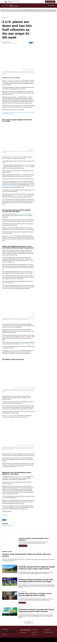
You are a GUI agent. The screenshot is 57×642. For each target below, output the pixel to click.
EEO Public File (35, 629)
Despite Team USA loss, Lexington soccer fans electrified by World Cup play (35, 594)
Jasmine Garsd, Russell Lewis (23, 583)
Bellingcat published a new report (18, 476)
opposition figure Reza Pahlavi (19, 195)
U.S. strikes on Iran (6, 112)
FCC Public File (23, 632)
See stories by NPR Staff (7, 525)
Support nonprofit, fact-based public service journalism (34, 539)
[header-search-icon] (43, 1)
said (21, 174)
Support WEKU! (50, 1)
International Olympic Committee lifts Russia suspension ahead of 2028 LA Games (36, 610)
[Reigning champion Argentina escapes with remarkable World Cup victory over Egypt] (9, 582)
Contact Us (34, 634)
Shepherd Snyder (21, 597)
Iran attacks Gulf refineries (17, 112)
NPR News (4, 17)
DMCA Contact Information (48, 632)
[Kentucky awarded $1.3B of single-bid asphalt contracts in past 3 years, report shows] (9, 569)
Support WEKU (34, 632)
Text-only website (47, 629)
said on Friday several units (23, 214)
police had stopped (9, 415)
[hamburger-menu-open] (3, 2)
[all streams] (51, 5)
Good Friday (5, 113)
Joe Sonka (20, 570)
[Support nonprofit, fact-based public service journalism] (8, 542)
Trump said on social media (13, 350)
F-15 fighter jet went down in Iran (14, 80)
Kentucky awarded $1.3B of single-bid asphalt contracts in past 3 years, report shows (36, 568)
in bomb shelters (19, 466)
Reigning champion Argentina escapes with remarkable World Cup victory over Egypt (35, 580)
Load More (28, 622)
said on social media (25, 166)
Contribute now (23, 545)
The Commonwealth (22, 565)
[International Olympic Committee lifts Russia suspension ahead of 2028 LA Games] (9, 611)
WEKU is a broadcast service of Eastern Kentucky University (25, 630)
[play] (3, 5)
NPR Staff (9, 42)
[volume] (6, 5)
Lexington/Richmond (22, 591)
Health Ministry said (10, 236)
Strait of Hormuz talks (29, 112)
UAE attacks (11, 113)
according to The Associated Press (26, 343)
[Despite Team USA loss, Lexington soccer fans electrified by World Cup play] (9, 595)
